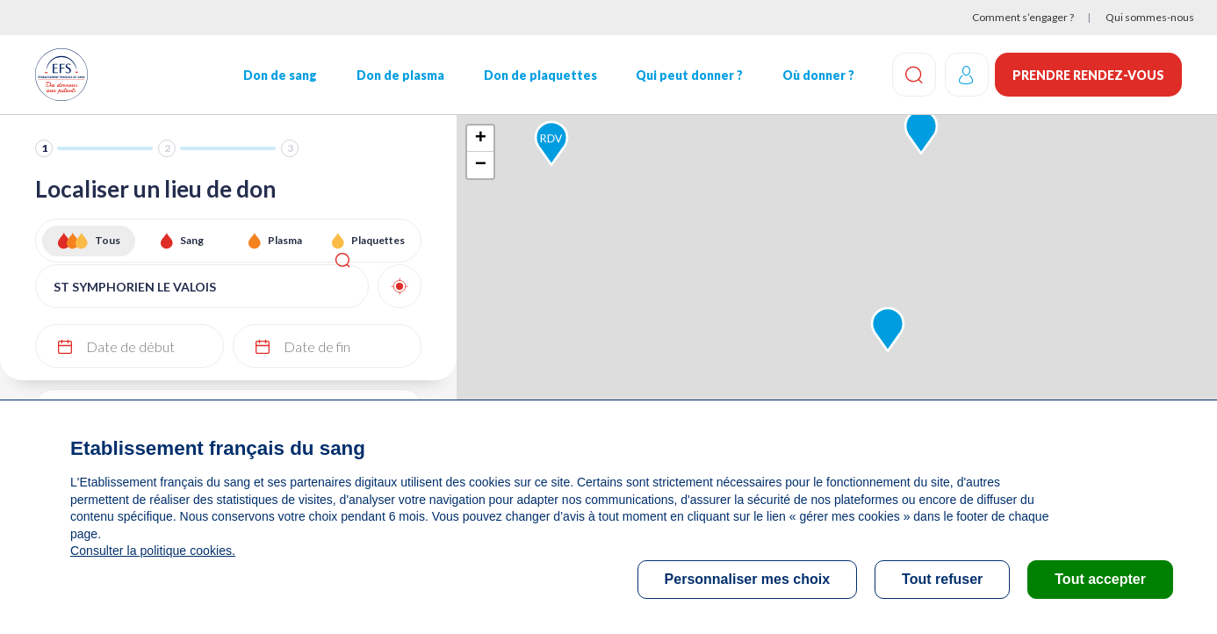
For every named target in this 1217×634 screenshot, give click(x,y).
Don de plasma (399, 75)
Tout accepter (1100, 579)
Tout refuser (942, 579)
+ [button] (480, 139)
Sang (192, 240)
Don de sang (279, 75)
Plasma (285, 240)
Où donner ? (817, 75)
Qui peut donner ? (687, 75)
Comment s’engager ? (1023, 17)
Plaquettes (378, 240)
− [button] (480, 165)
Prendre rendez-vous (1088, 75)
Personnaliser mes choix (748, 579)
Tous (107, 240)
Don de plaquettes (538, 75)
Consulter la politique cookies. (152, 551)
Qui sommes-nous (1149, 17)
